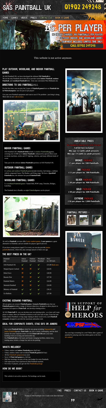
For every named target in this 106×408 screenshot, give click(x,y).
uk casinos (68, 337)
